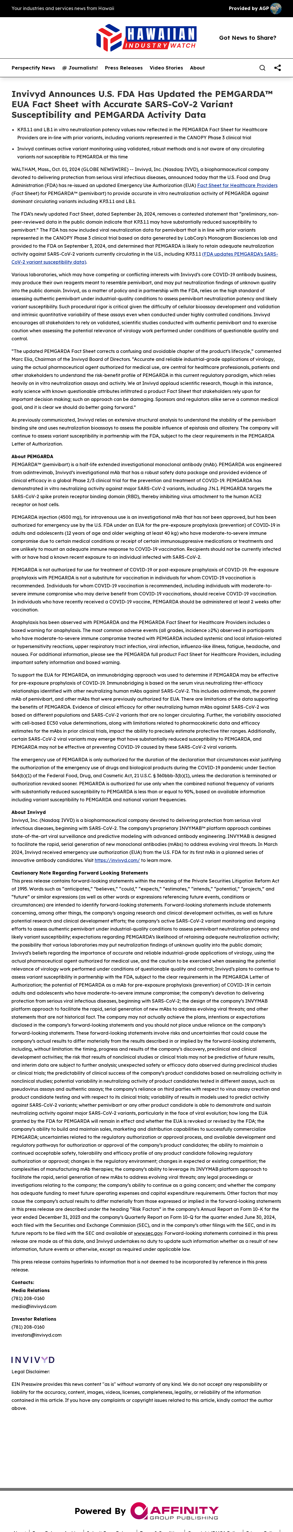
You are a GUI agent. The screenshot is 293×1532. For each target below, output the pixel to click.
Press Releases (124, 68)
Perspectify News (33, 68)
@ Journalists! (80, 68)
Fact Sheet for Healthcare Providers (237, 185)
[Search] (262, 67)
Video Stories (166, 68)
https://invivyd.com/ (117, 860)
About (197, 68)
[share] (278, 68)
